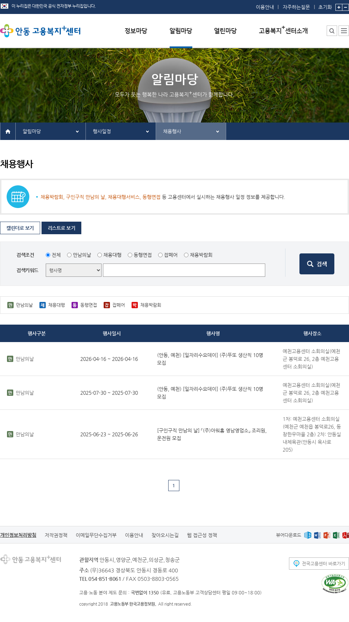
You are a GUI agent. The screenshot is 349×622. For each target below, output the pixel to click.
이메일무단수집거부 (96, 535)
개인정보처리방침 (18, 535)
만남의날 (82, 255)
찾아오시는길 (165, 535)
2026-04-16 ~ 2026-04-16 (109, 359)
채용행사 (172, 131)
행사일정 (102, 131)
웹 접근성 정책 (202, 535)
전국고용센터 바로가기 (323, 563)
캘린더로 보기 (20, 228)
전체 (56, 255)
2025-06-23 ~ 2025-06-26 (109, 434)
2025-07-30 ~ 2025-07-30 (109, 392)
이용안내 (265, 7)
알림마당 (32, 131)
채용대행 (112, 255)
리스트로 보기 (61, 228)
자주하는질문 (296, 7)
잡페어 (171, 255)
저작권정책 (56, 535)
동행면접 (143, 255)
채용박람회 (201, 255)
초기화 (325, 5)
